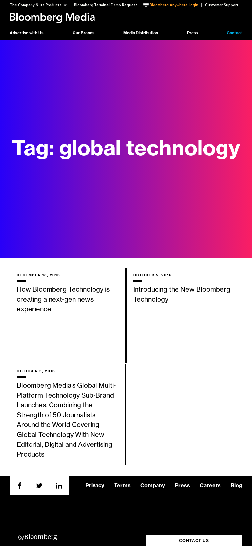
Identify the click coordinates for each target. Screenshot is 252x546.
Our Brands (83, 33)
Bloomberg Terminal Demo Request (105, 5)
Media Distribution (140, 33)
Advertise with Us (26, 33)
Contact (234, 33)
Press (192, 33)
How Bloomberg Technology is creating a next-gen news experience (63, 299)
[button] (40, 5)
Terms (122, 485)
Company (152, 485)
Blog (236, 485)
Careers (210, 485)
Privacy (94, 485)
